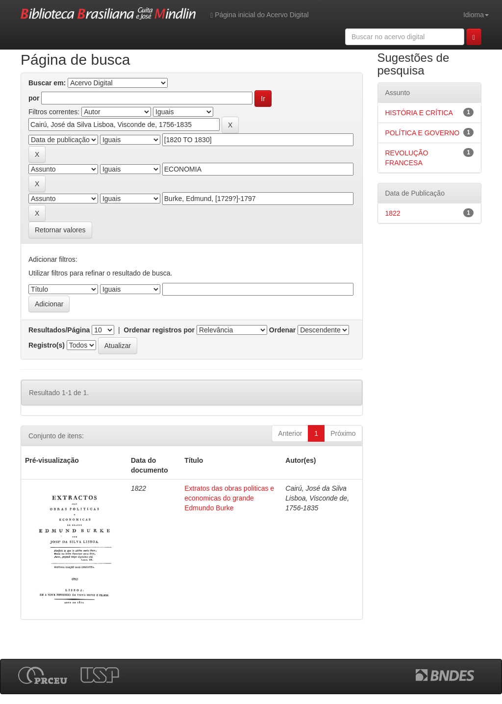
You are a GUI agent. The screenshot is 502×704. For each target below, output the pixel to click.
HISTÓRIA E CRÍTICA (419, 113)
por (34, 98)
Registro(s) (46, 345)
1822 (393, 213)
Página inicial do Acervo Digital (259, 15)
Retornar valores (60, 230)
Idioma (476, 15)
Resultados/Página (59, 330)
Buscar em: (47, 83)
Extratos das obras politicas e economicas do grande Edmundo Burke (229, 498)
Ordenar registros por (159, 330)
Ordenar (282, 330)
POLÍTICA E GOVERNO (422, 133)
